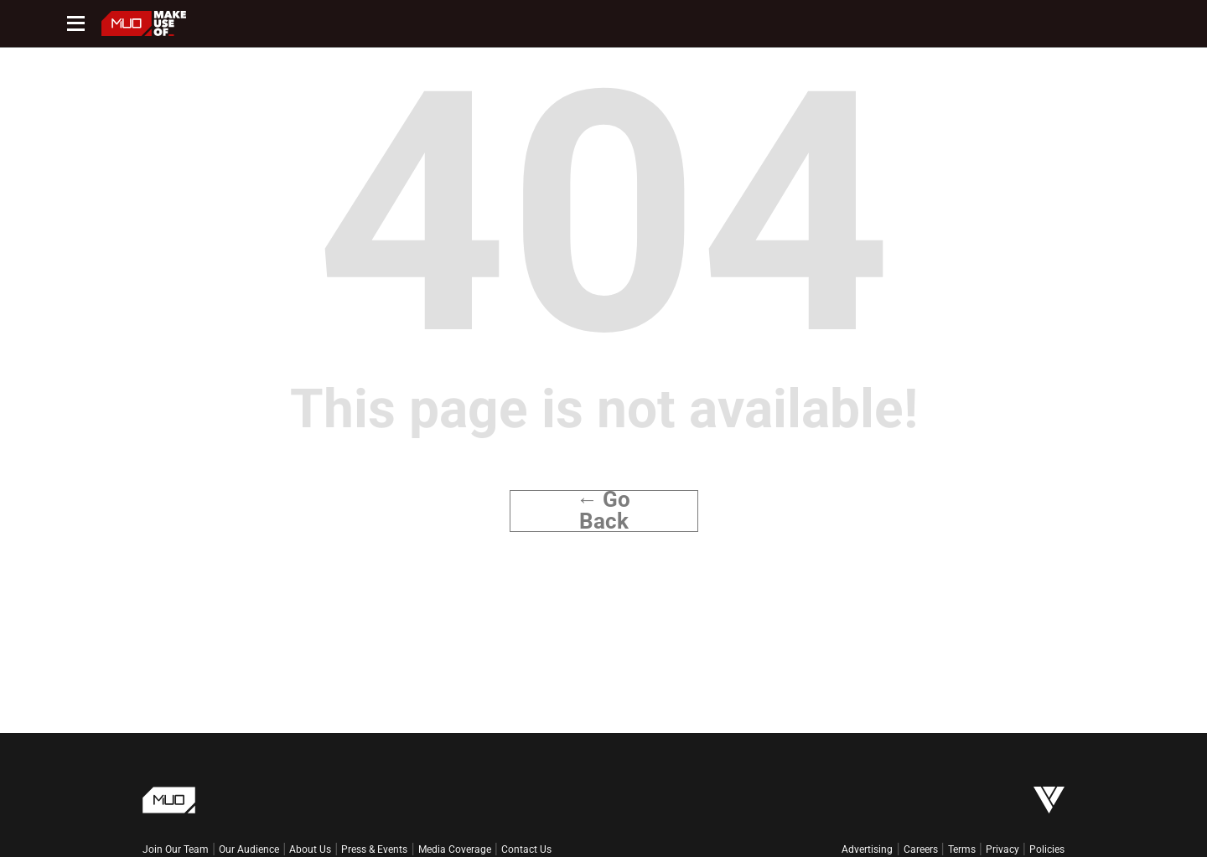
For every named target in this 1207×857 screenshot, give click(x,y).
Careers (921, 849)
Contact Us (526, 849)
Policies (1047, 849)
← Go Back (604, 511)
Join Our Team (175, 849)
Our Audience (249, 849)
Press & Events (374, 849)
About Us (310, 849)
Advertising (867, 849)
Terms (962, 849)
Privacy (1002, 849)
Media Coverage (454, 849)
